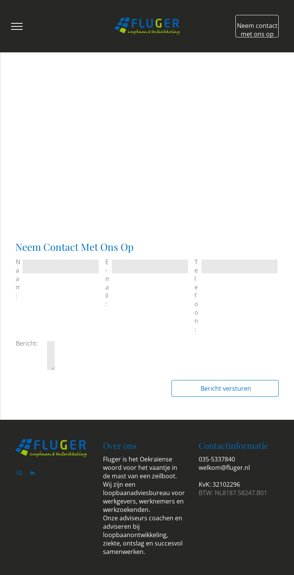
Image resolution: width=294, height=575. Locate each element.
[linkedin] (32, 474)
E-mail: (107, 283)
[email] (19, 474)
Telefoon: (196, 295)
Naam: (18, 279)
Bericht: (27, 343)
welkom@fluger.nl (224, 467)
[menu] (17, 26)
